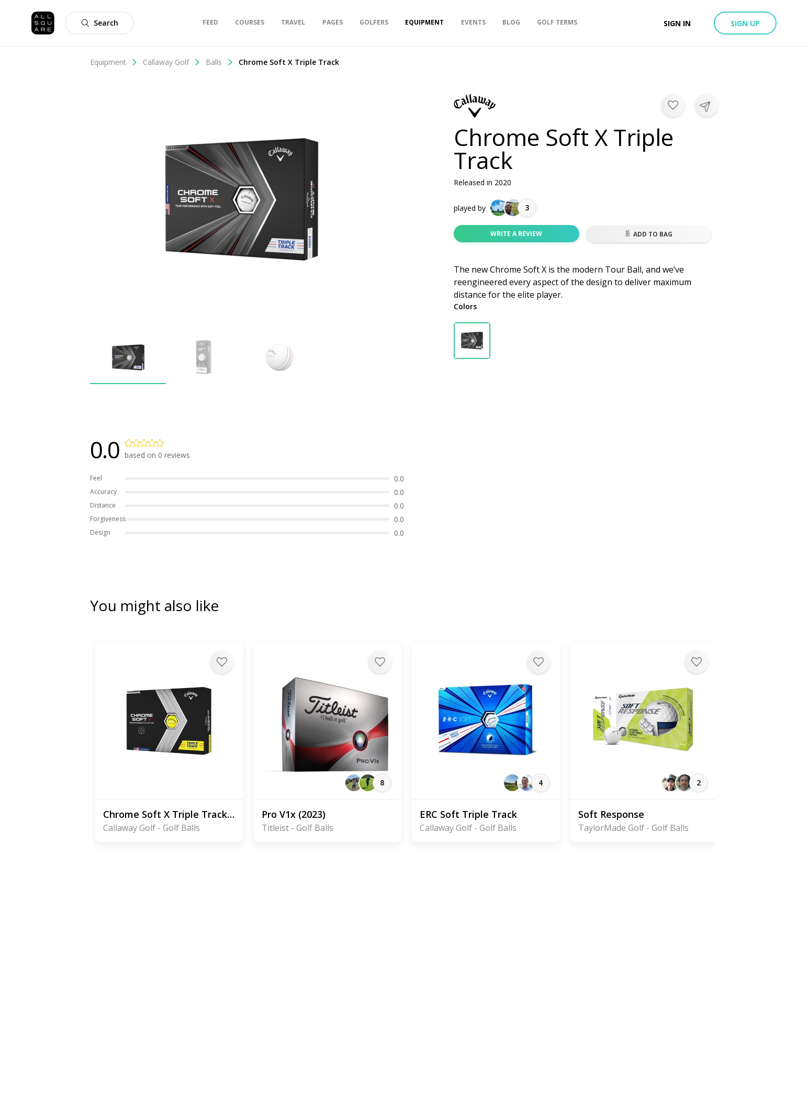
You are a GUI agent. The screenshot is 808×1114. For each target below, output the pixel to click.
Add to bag (648, 234)
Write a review (516, 233)
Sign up (745, 23)
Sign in (677, 23)
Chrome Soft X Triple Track (289, 62)
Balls (219, 62)
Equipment (114, 62)
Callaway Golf (171, 62)
